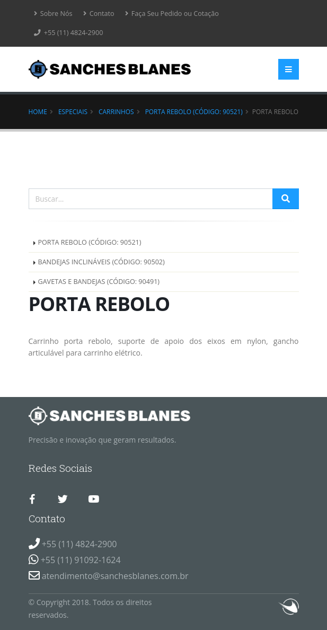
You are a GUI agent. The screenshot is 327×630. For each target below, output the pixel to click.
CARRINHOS (116, 111)
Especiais (72, 111)
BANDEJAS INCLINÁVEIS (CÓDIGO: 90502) (101, 261)
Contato (98, 13)
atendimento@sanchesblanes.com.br (115, 576)
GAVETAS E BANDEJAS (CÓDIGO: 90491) (99, 281)
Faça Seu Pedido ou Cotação (172, 13)
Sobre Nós (53, 13)
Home (38, 111)
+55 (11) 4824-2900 (68, 32)
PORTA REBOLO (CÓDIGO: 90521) (194, 111)
